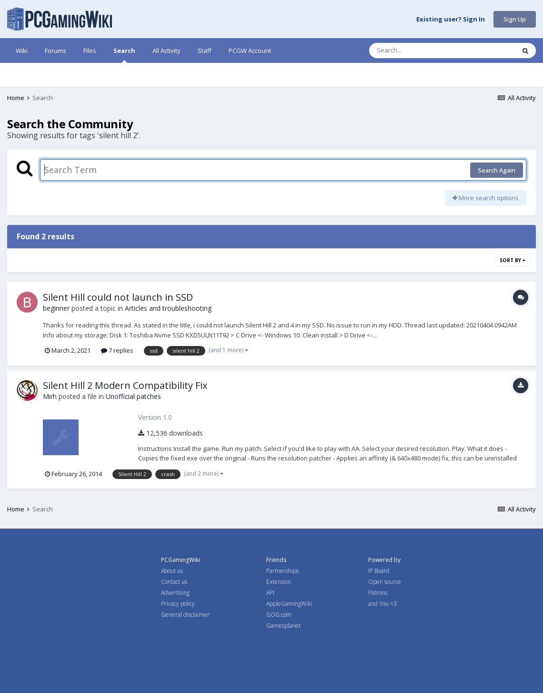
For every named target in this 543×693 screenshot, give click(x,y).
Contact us (174, 582)
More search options (485, 198)
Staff (204, 50)
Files (89, 50)
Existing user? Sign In (450, 19)
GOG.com (279, 615)
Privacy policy (178, 604)
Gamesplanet (283, 626)
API (270, 593)
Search (124, 54)
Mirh (50, 396)
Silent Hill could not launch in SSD (118, 297)
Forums (55, 50)
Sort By (512, 260)
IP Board (378, 571)
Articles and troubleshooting (168, 308)
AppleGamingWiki (289, 604)
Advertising (175, 593)
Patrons (377, 593)
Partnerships (282, 571)
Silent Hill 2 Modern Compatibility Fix (125, 385)
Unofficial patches (133, 396)
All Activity (166, 50)
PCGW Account (250, 50)
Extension (278, 582)
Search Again (496, 170)
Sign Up (514, 19)
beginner (56, 308)
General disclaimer (185, 615)
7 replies (117, 350)
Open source (384, 582)
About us (172, 571)
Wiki (22, 50)
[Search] (417, 50)
